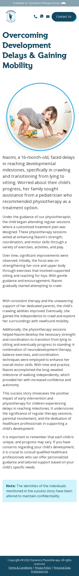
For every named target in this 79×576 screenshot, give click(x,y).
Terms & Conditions (20, 567)
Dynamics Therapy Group (44, 3)
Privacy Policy (43, 567)
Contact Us (63, 16)
